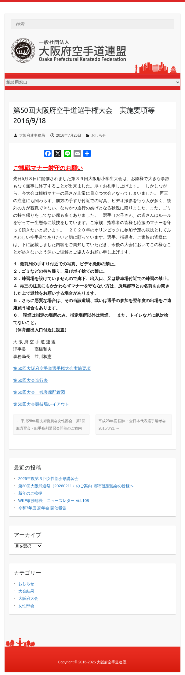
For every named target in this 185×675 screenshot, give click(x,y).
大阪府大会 (28, 598)
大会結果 (26, 591)
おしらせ (98, 135)
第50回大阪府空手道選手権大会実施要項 (52, 368)
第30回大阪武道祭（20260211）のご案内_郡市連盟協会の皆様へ (76, 486)
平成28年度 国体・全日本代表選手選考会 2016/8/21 (133, 424)
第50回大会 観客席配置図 (39, 392)
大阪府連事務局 (32, 135)
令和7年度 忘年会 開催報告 (42, 508)
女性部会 (26, 605)
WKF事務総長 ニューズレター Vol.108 (53, 500)
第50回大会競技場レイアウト (41, 404)
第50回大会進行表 (30, 380)
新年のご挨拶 (30, 493)
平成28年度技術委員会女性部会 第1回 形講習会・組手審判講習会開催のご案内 (52, 424)
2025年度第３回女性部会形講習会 (48, 478)
